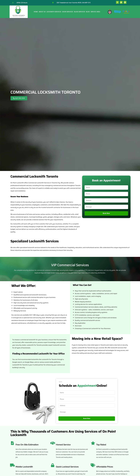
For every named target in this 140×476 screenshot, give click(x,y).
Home (36, 12)
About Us (42, 12)
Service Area (95, 12)
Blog (88, 12)
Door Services (67, 12)
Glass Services (79, 12)
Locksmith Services (54, 12)
